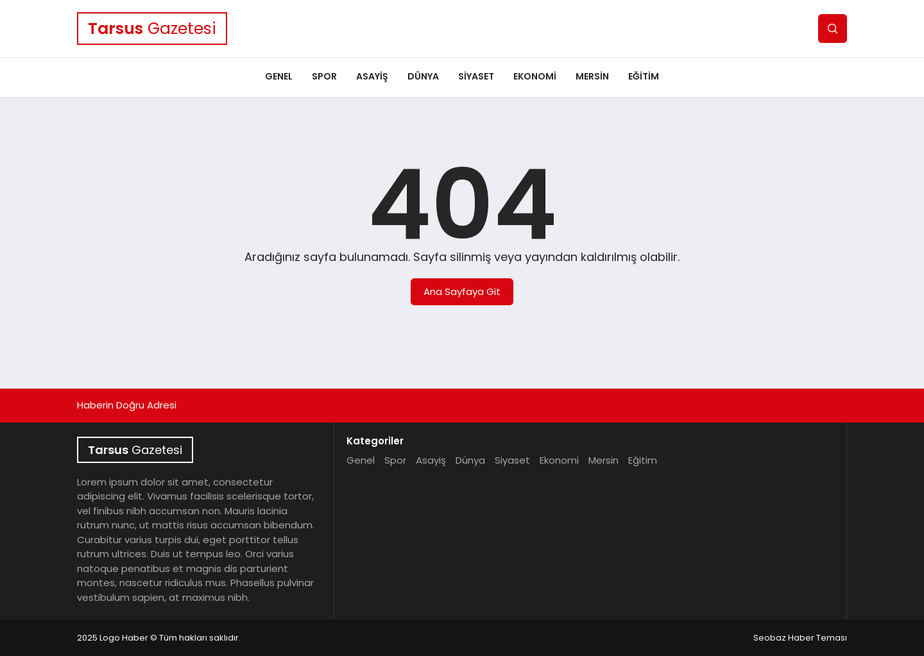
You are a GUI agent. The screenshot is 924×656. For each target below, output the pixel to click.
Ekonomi (534, 76)
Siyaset (476, 76)
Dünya (423, 76)
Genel (279, 76)
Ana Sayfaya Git (462, 291)
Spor (324, 76)
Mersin (592, 76)
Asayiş (372, 76)
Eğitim (643, 76)
